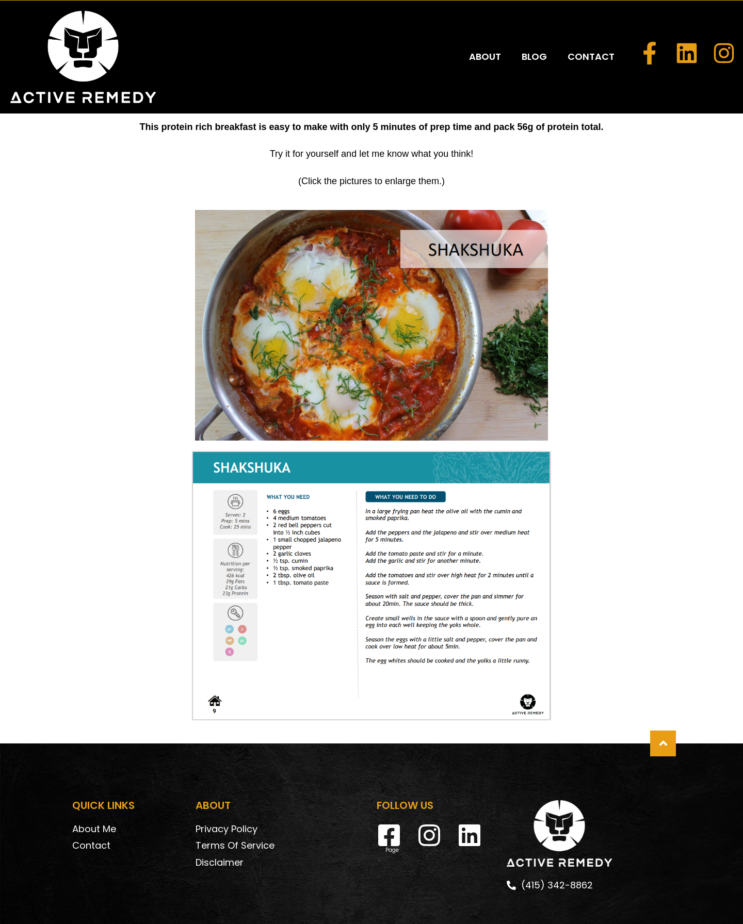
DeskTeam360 (460, 907)
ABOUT (485, 32)
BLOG (534, 32)
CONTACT (591, 32)
